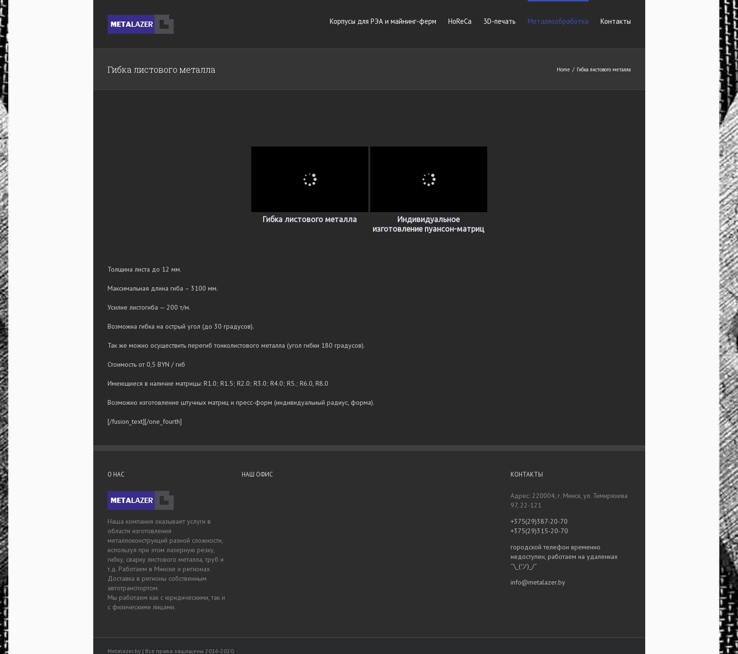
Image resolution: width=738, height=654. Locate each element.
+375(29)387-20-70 (539, 521)
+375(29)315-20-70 (539, 531)
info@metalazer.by (538, 582)
